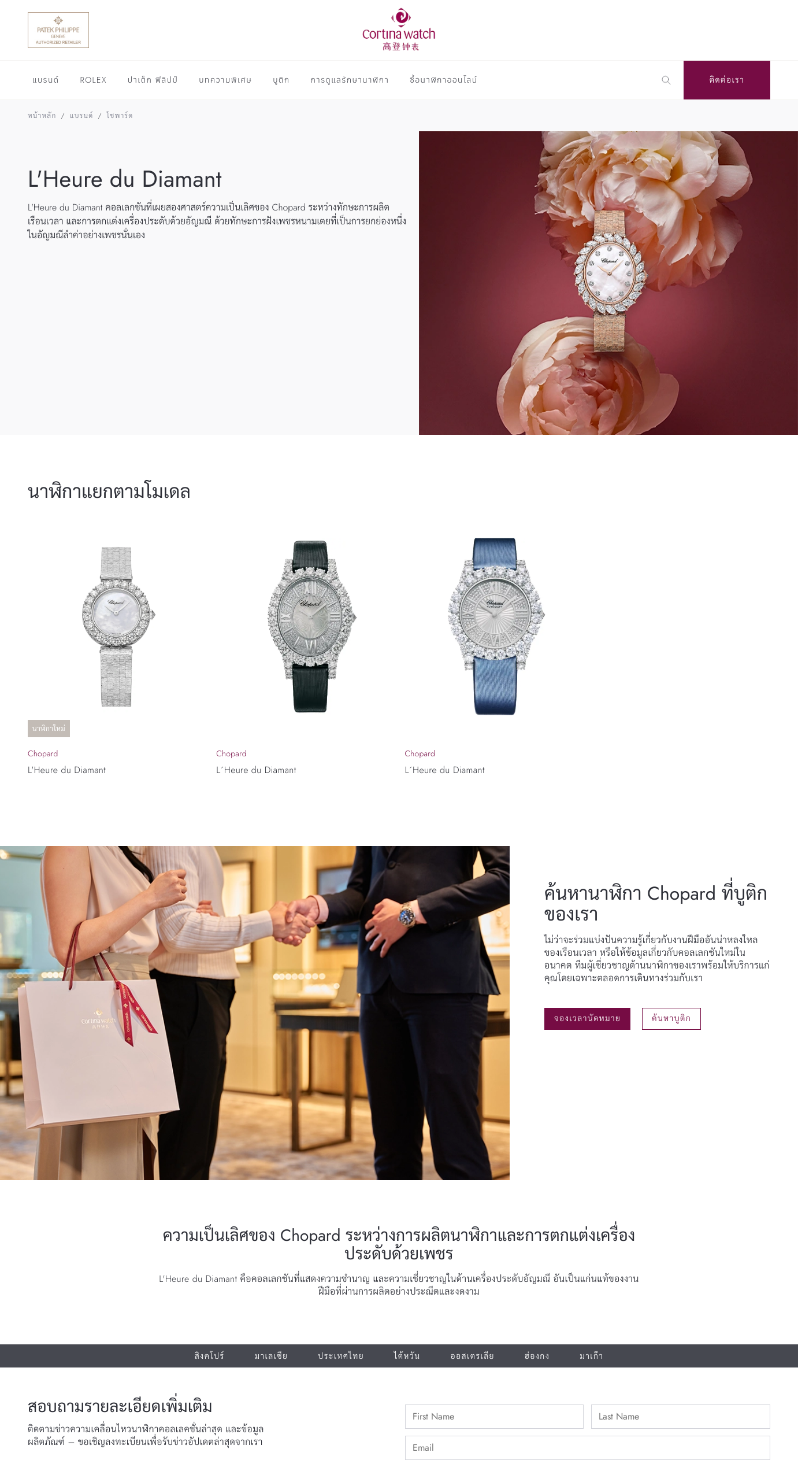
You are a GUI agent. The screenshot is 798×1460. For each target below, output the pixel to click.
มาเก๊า (591, 1356)
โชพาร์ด (120, 116)
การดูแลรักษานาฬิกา (350, 81)
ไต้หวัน (407, 1356)
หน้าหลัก (42, 116)
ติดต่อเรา (727, 80)
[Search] (666, 80)
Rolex (93, 81)
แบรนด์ (45, 81)
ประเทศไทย (341, 1356)
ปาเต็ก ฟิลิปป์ (153, 81)
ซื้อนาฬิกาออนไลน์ (443, 81)
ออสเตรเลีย (472, 1356)
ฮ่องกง (537, 1356)
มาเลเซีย (271, 1356)
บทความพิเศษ (225, 81)
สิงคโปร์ (210, 1356)
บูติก (281, 81)
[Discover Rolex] (713, 30)
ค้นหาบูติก (671, 1019)
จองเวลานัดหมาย (587, 1019)
